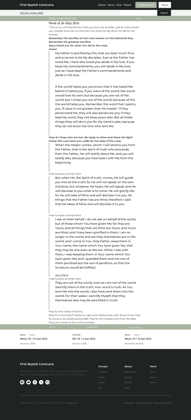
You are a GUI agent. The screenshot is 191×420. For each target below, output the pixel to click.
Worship (76, 335)
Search (164, 12)
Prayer (138, 18)
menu (32, 335)
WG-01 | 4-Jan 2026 (31, 12)
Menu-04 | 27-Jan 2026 (33, 338)
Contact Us (72, 402)
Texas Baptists (143, 402)
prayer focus (135, 327)
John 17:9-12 (61, 275)
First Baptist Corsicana (37, 5)
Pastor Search (146, 5)
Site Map (129, 402)
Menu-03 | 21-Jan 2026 (138, 338)
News (165, 5)
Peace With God (162, 402)
